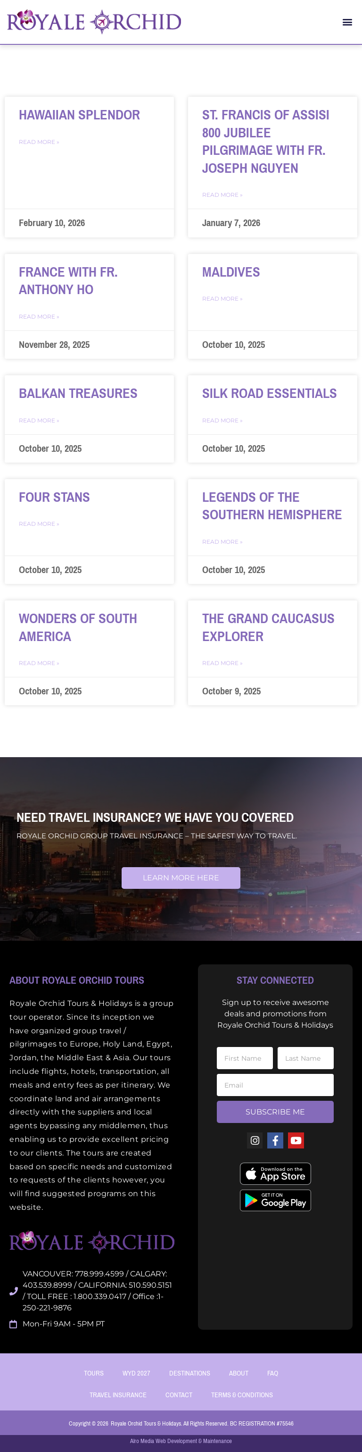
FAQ (272, 1373)
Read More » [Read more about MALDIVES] (222, 298)
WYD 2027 (136, 1373)
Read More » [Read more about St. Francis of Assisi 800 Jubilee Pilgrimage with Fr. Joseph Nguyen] (222, 194)
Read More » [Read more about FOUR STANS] (39, 523)
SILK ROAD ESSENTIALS (269, 393)
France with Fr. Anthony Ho (68, 281)
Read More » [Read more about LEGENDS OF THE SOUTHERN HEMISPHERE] (222, 541)
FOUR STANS (54, 497)
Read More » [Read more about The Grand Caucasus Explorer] (222, 663)
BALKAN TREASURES (78, 393)
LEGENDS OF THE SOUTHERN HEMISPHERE (272, 506)
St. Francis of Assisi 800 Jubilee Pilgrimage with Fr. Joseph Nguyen (265, 141)
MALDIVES (231, 272)
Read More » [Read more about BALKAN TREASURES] (39, 420)
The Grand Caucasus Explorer (268, 627)
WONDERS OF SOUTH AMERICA (78, 627)
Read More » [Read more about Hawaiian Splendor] (39, 141)
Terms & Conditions (242, 1394)
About (238, 1373)
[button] (347, 22)
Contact (178, 1394)
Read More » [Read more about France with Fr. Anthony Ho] (39, 316)
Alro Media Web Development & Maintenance (181, 1440)
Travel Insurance (118, 1394)
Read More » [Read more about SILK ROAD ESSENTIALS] (222, 420)
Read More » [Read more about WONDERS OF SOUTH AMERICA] (39, 663)
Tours (94, 1373)
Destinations (189, 1373)
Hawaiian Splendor (79, 114)
